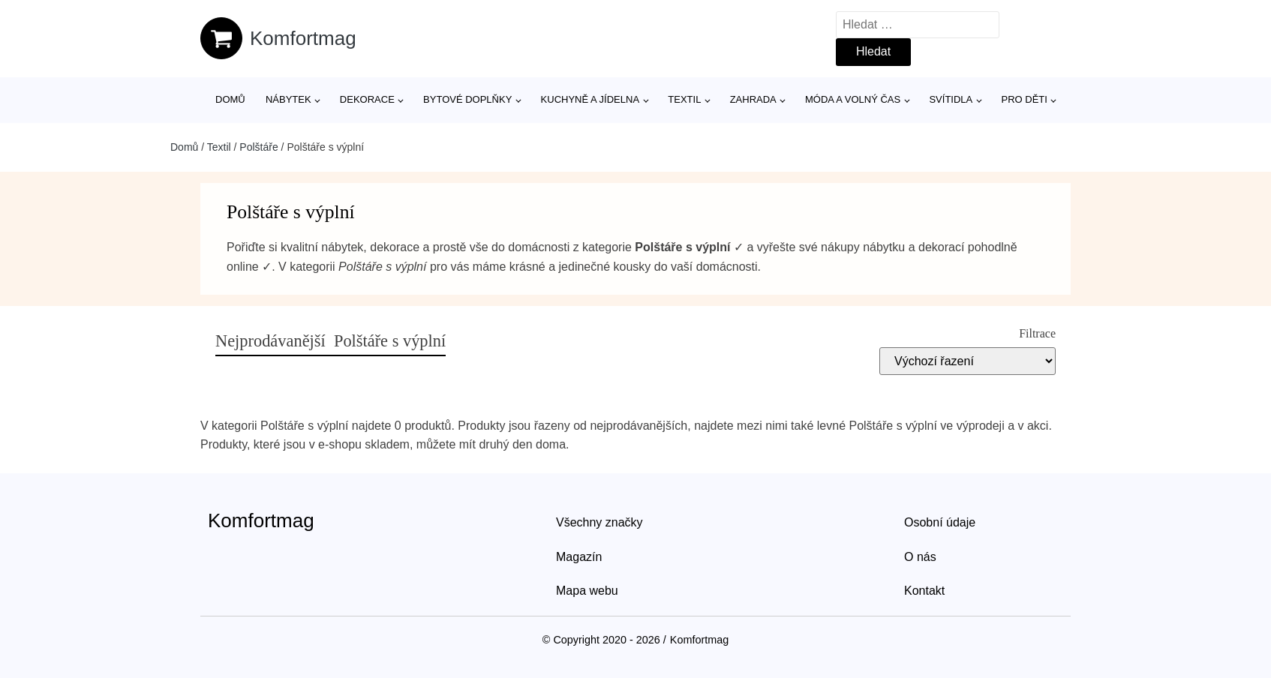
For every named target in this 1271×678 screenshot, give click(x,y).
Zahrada (753, 99)
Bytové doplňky (467, 99)
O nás (920, 556)
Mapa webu (587, 590)
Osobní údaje (939, 522)
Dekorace (367, 99)
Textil (684, 99)
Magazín (579, 556)
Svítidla (950, 99)
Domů (230, 99)
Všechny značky (599, 522)
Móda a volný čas (852, 99)
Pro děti (1024, 99)
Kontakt (924, 590)
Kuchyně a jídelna (590, 99)
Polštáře (258, 147)
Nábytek (288, 99)
